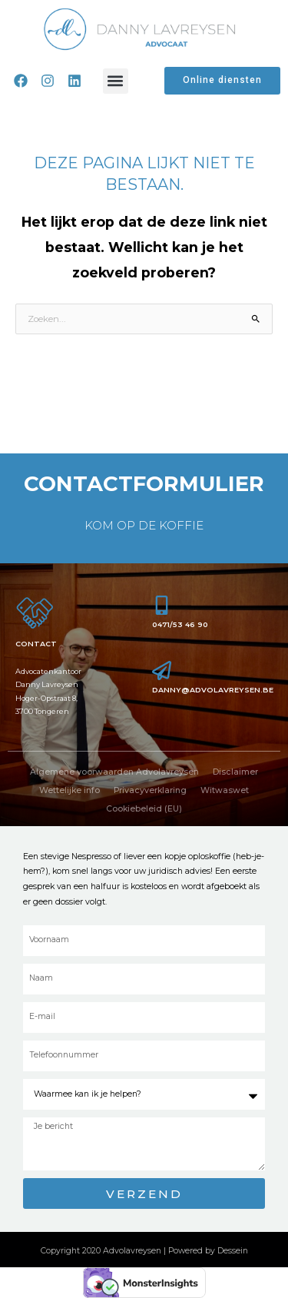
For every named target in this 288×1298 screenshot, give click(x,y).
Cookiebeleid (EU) (144, 809)
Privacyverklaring (150, 790)
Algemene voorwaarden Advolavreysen (114, 772)
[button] (115, 81)
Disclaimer (235, 772)
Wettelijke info (69, 790)
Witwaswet (224, 790)
